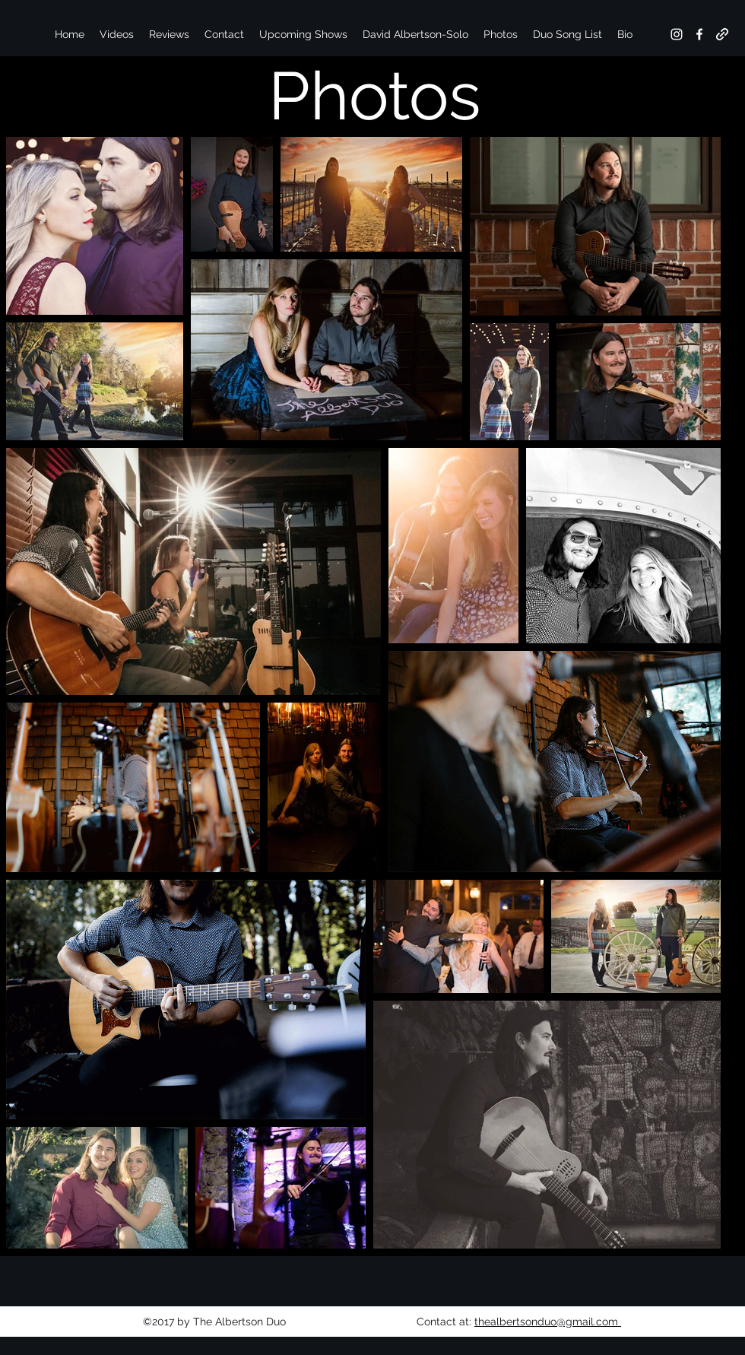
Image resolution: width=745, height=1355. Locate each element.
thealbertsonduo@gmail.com (547, 1321)
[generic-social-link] (722, 34)
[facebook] (699, 34)
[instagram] (676, 34)
